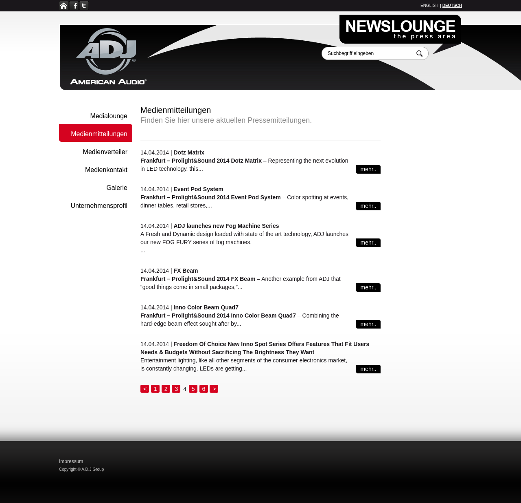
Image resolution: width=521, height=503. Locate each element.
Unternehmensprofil (98, 205)
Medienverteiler (105, 151)
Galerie (116, 187)
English (429, 5)
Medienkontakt (106, 169)
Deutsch (452, 5)
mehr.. (369, 169)
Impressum (71, 461)
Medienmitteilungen (99, 133)
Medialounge (108, 116)
